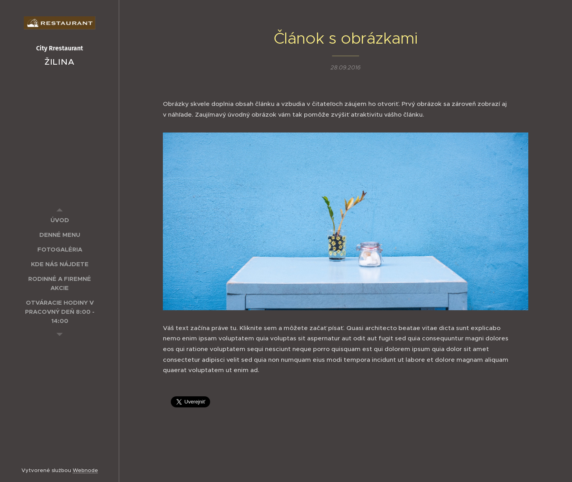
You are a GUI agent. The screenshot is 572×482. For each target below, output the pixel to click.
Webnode (85, 470)
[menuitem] (59, 220)
